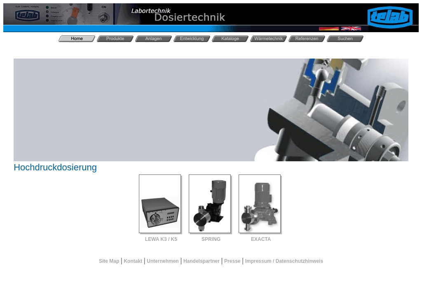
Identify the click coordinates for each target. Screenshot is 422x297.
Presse (232, 261)
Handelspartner (201, 261)
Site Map (109, 261)
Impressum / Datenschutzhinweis (284, 261)
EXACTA (261, 239)
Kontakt (133, 261)
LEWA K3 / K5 (161, 239)
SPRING (211, 239)
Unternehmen (162, 261)
